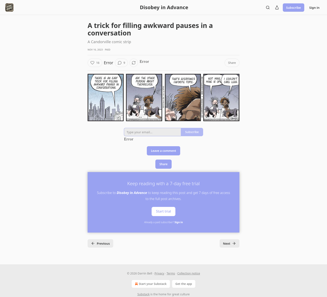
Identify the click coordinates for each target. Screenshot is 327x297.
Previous (100, 243)
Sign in (314, 7)
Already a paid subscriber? (163, 222)
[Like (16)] (95, 63)
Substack (143, 294)
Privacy (159, 273)
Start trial (163, 211)
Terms (171, 273)
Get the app (183, 284)
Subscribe (293, 7)
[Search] (268, 7)
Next (229, 243)
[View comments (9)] (121, 63)
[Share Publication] (277, 7)
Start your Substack (150, 284)
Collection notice (188, 273)
